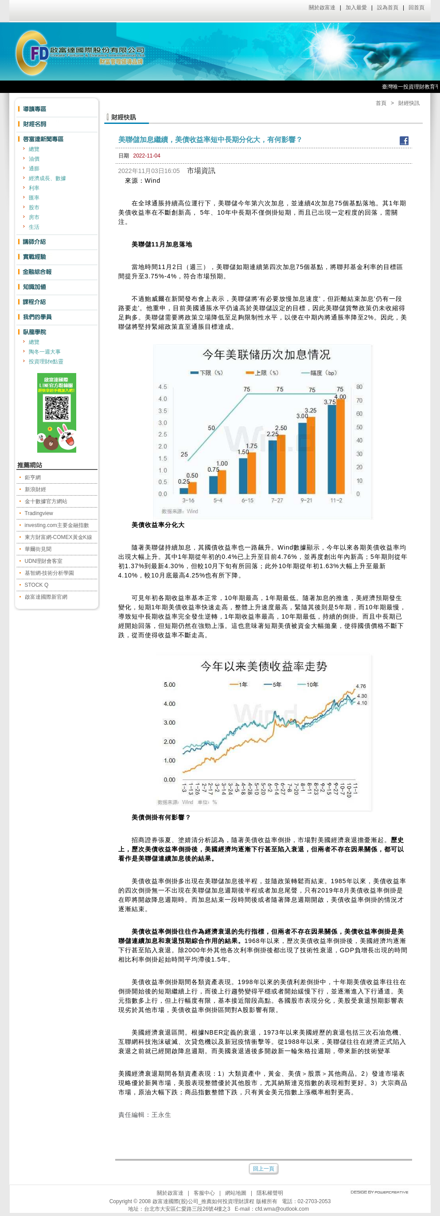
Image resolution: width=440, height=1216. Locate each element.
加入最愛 (356, 7)
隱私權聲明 (270, 1193)
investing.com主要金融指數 (57, 525)
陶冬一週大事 (45, 352)
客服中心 (204, 1193)
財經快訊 (409, 103)
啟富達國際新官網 (46, 597)
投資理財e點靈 (46, 361)
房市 (34, 217)
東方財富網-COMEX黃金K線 (58, 537)
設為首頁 (387, 7)
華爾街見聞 (38, 549)
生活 (34, 227)
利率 (34, 188)
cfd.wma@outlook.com (282, 1209)
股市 (34, 207)
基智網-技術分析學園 (49, 573)
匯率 (34, 198)
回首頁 (416, 7)
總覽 (34, 149)
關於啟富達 (322, 7)
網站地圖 (235, 1193)
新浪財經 (35, 489)
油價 (34, 159)
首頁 (381, 103)
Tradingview (39, 513)
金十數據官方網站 (46, 501)
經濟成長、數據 (47, 178)
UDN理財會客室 (44, 561)
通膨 (34, 168)
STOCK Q (37, 585)
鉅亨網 (33, 477)
